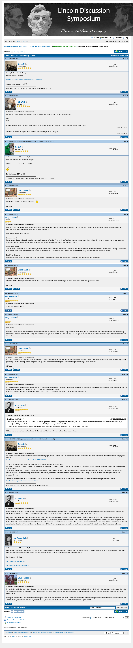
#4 (127, 186)
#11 (127, 399)
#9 (127, 344)
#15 (127, 573)
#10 (127, 374)
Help (125, 38)
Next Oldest (10, 607)
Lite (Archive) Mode (57, 632)
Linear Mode (124, 55)
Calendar (117, 38)
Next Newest (20, 607)
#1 (127, 59)
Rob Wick (21, 102)
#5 (127, 214)
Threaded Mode (114, 55)
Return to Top (36, 632)
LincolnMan (23, 190)
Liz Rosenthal (20, 538)
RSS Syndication (69, 632)
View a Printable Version (14, 617)
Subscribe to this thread (14, 622)
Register (25, 41)
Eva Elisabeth (11, 297)
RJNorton (19, 405)
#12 (127, 439)
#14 (127, 532)
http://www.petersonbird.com (15, 561)
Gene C (21, 64)
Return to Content (46, 632)
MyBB (13, 636)
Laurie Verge (23, 578)
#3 (127, 141)
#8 (127, 314)
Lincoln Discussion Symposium (15, 46)
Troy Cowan (10, 218)
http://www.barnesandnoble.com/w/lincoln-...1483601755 (25, 80)
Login (19, 41)
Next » (22, 51)
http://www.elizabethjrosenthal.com (17, 565)
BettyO (52, 141)
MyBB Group (27, 636)
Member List (106, 38)
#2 (127, 96)
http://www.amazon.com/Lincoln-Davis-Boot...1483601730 (26, 460)
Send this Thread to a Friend (15, 620)
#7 (127, 293)
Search (95, 38)
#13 (127, 492)
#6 (127, 265)
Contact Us (9, 632)
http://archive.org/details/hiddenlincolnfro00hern (22, 481)
